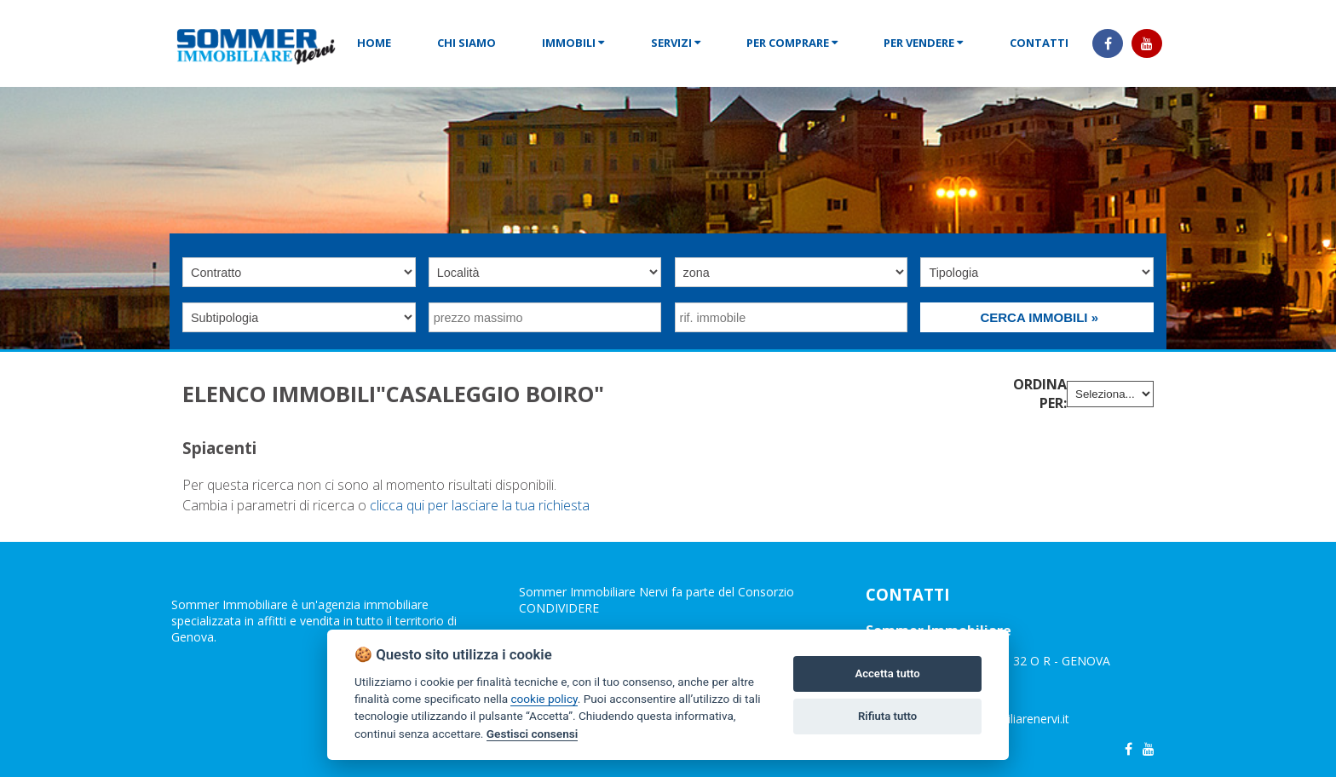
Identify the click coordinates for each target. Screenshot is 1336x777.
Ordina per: (1040, 393)
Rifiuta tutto (887, 716)
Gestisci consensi (532, 733)
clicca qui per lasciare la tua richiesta (480, 505)
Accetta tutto (887, 673)
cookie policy (543, 698)
